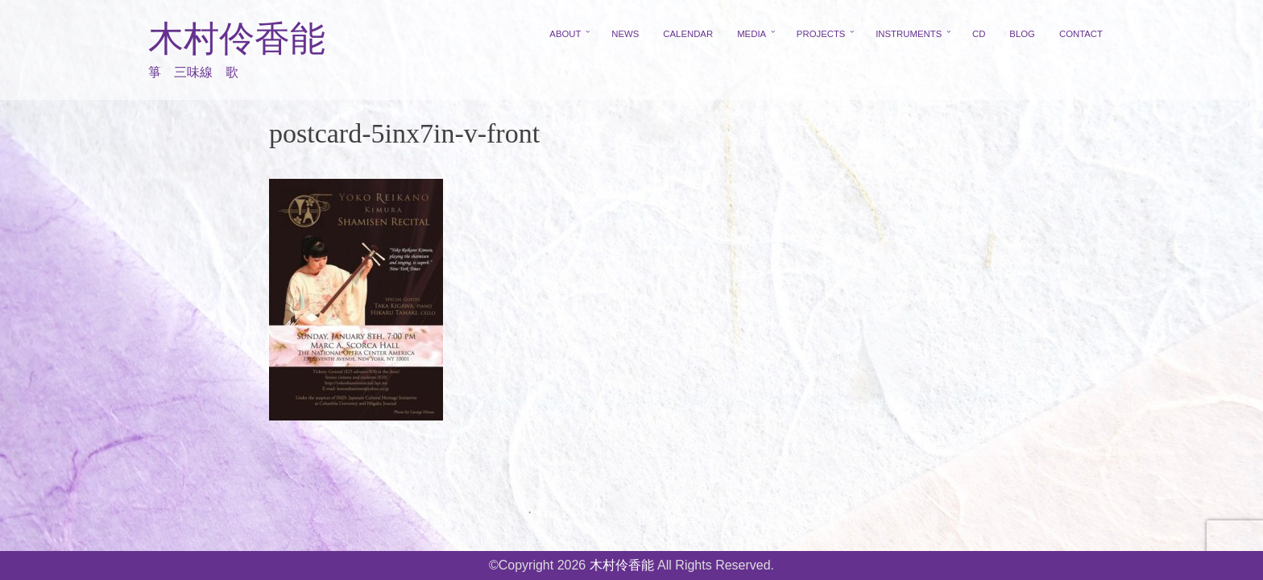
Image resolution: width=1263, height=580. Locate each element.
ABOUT (565, 34)
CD (978, 34)
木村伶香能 (236, 39)
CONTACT (1081, 34)
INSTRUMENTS (909, 34)
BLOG (1022, 34)
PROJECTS (821, 34)
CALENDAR (688, 34)
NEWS (625, 34)
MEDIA (751, 34)
